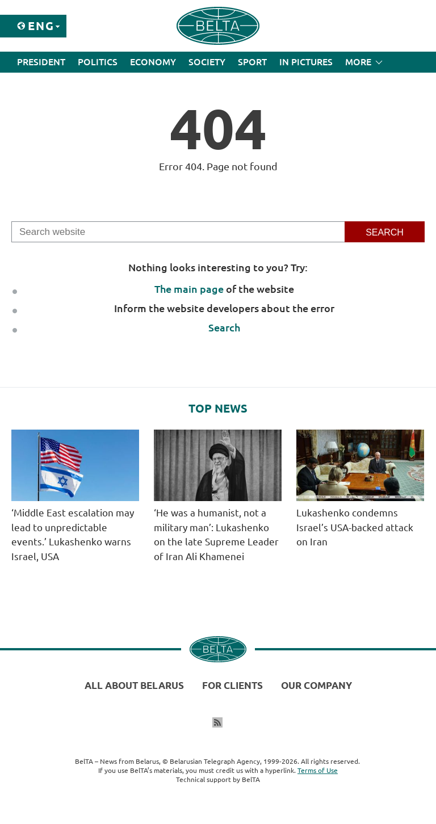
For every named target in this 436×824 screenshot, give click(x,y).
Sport (252, 62)
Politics (98, 62)
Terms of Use (317, 770)
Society (206, 62)
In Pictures (306, 62)
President (41, 62)
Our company (316, 685)
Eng (41, 25)
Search (224, 327)
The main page (189, 289)
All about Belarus (134, 685)
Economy (153, 62)
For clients (232, 685)
